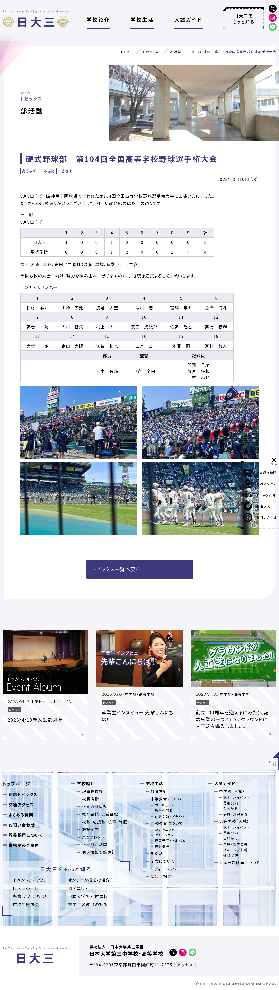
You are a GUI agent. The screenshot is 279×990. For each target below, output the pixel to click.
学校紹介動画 (94, 844)
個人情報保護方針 (99, 852)
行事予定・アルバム (170, 816)
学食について (163, 861)
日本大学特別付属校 (88, 896)
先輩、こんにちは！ (30, 896)
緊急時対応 (161, 876)
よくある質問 (21, 815)
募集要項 (230, 802)
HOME (126, 51)
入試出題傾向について (239, 862)
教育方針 (159, 791)
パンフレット (93, 837)
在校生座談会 (26, 904)
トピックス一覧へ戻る (139, 569)
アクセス (185, 965)
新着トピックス (23, 794)
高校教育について (167, 823)
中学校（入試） (232, 791)
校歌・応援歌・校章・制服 (104, 821)
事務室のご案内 (24, 845)
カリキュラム (165, 804)
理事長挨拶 (92, 791)
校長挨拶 (90, 798)
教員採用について (26, 835)
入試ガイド (188, 19)
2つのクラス (164, 834)
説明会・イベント (236, 797)
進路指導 (162, 846)
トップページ (16, 783)
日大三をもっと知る (244, 18)
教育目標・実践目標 (100, 814)
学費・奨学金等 (235, 814)
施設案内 (90, 829)
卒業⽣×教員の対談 (88, 904)
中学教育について (167, 798)
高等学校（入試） (234, 821)
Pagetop (273, 763)
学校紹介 (98, 19)
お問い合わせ (22, 825)
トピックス (151, 51)
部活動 (175, 51)
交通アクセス (21, 804)
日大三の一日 (26, 888)
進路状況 (230, 855)
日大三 (36, 21)
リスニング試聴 (235, 849)
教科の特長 (164, 810)
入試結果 (230, 808)
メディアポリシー (166, 868)
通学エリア (78, 888)
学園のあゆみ (94, 806)
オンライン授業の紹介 (89, 880)
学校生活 (142, 19)
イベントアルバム (29, 880)
